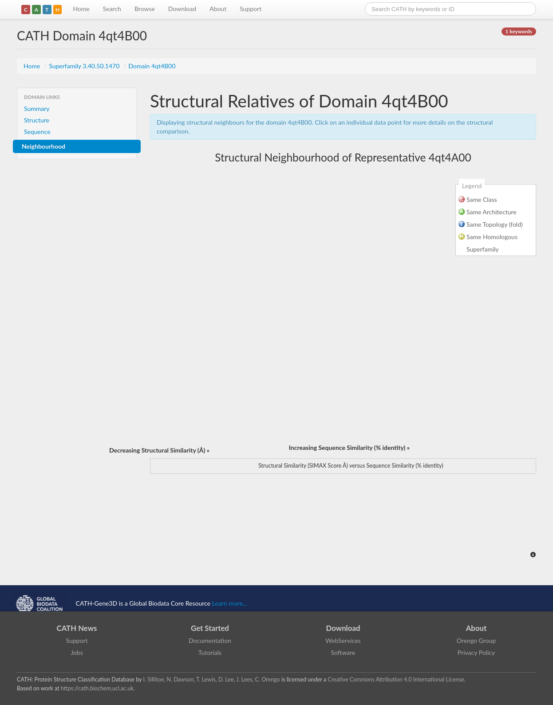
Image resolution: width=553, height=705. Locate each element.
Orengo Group (476, 640)
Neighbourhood (43, 146)
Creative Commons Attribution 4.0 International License (396, 679)
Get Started (210, 628)
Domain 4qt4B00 (151, 66)
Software (343, 652)
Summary (37, 108)
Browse (144, 8)
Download (182, 8)
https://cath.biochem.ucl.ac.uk (97, 688)
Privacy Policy (476, 652)
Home (81, 8)
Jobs (77, 652)
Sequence (37, 131)
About (217, 8)
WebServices (342, 640)
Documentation (210, 640)
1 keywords (519, 31)
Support (250, 8)
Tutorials (209, 652)
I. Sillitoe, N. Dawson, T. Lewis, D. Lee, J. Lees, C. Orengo (211, 679)
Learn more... (229, 603)
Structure (36, 120)
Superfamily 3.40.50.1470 (85, 66)
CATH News (77, 628)
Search (112, 8)
